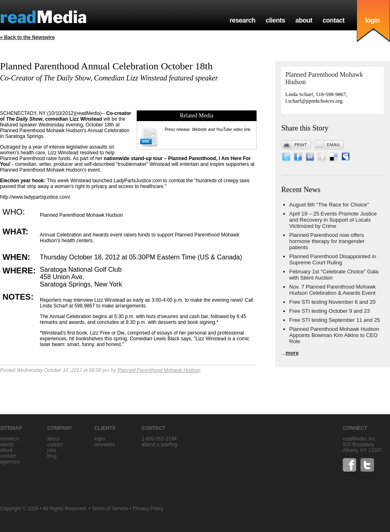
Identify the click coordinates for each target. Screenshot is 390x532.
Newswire (104, 444)
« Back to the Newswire (27, 37)
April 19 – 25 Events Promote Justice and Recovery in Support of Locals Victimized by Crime (333, 220)
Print (296, 145)
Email (329, 145)
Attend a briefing (159, 444)
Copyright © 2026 (19, 508)
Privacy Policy (148, 508)
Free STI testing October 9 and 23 (329, 311)
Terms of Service (110, 508)
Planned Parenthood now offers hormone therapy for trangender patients (327, 241)
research (242, 20)
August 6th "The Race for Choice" (329, 205)
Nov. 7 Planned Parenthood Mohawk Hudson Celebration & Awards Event (332, 290)
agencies (10, 462)
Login (99, 439)
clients (275, 20)
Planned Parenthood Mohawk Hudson (158, 370)
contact (334, 20)
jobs (51, 450)
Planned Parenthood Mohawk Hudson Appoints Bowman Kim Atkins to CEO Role (334, 335)
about (303, 20)
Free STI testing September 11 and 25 (334, 320)
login (372, 20)
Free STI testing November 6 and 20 (332, 302)
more (292, 353)
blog (52, 456)
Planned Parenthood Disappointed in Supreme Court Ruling (332, 259)
